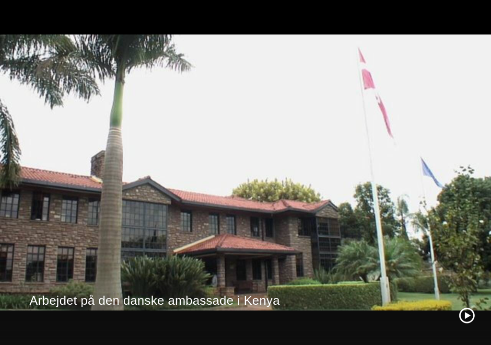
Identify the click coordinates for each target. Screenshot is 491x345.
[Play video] (467, 315)
